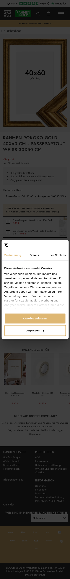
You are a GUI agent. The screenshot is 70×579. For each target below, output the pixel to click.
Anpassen (35, 330)
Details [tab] (34, 255)
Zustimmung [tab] (12, 255)
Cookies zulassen (35, 318)
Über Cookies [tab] (57, 255)
